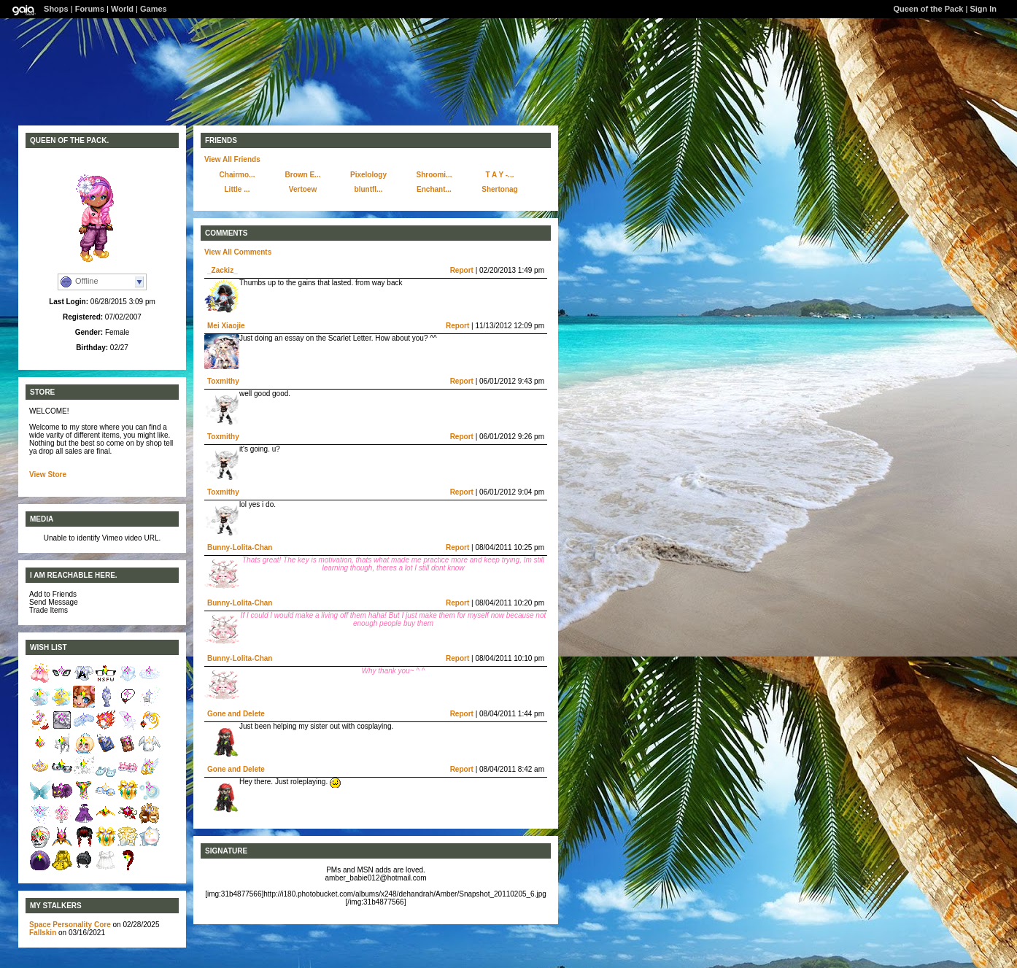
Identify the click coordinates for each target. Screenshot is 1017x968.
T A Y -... (500, 175)
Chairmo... (237, 175)
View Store (47, 475)
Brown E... (303, 175)
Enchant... (434, 189)
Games (153, 8)
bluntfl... (369, 189)
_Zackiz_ (222, 270)
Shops (56, 8)
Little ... (237, 189)
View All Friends (232, 159)
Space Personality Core (70, 925)
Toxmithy (223, 381)
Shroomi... (434, 175)
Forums (89, 8)
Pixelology (368, 175)
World (122, 8)
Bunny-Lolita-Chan (239, 547)
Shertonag (499, 189)
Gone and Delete (236, 714)
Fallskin (42, 933)
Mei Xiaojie (226, 326)
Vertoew (303, 189)
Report (461, 270)
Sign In (983, 8)
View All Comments (237, 252)
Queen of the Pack (928, 8)
